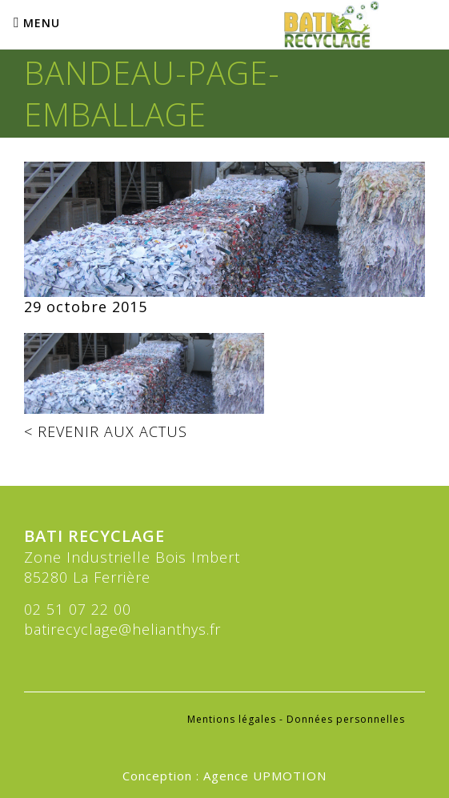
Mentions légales (231, 719)
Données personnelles (346, 719)
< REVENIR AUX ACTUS (105, 431)
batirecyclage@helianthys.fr (122, 629)
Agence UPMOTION (265, 776)
